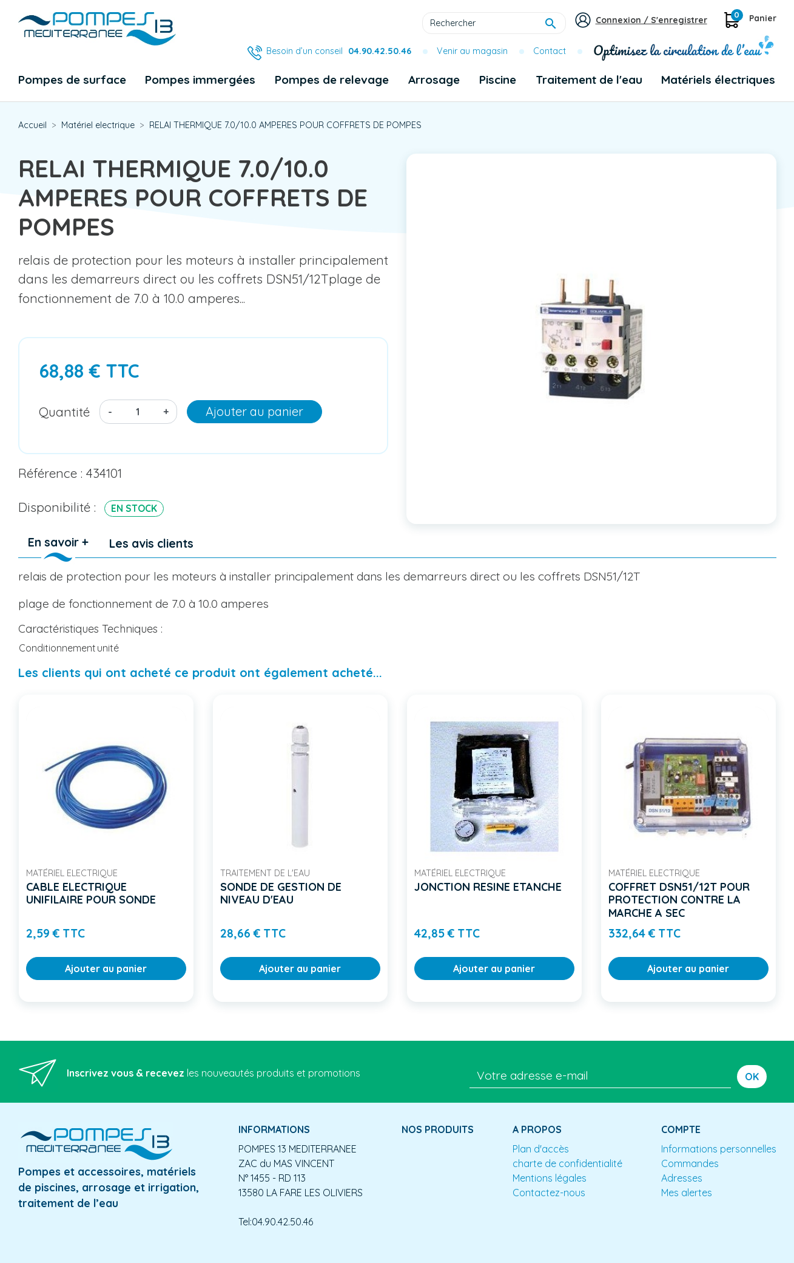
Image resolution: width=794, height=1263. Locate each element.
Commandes (690, 1163)
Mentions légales (550, 1178)
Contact (549, 51)
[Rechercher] (494, 23)
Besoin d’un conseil (338, 51)
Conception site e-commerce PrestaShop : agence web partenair (250, 1253)
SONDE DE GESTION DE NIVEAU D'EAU (280, 893)
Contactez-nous (549, 1192)
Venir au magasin (472, 51)
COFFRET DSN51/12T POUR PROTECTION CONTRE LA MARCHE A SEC (679, 900)
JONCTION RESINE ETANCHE (488, 887)
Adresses (681, 1178)
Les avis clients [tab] (151, 543)
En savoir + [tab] (58, 542)
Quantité (64, 412)
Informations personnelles (718, 1149)
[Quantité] (137, 411)
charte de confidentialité (567, 1163)
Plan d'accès (541, 1149)
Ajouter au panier (254, 411)
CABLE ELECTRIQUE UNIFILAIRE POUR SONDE (91, 893)
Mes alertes (686, 1192)
